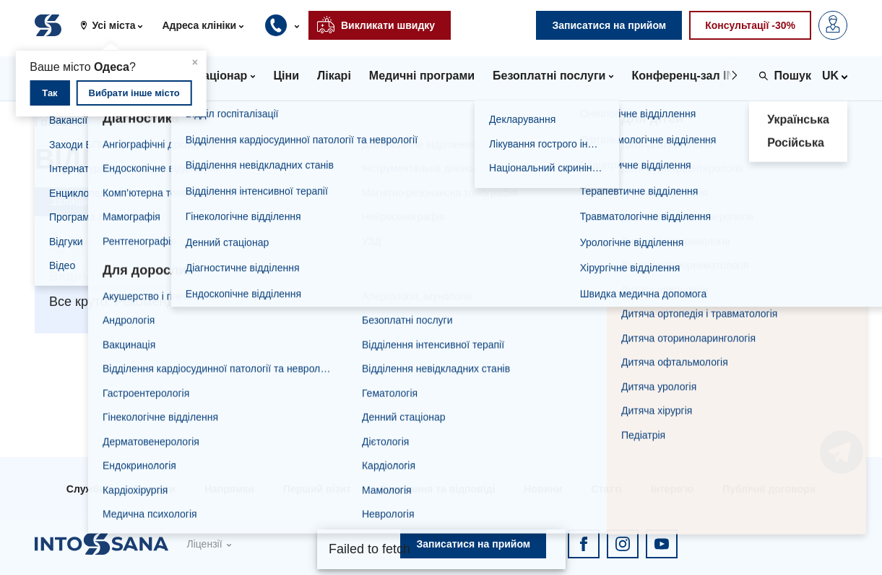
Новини (543, 489)
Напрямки (229, 489)
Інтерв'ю (672, 489)
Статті (606, 489)
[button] (117, 25)
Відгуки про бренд (221, 122)
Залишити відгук (92, 202)
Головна (58, 122)
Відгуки (125, 122)
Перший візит (317, 489)
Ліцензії (204, 544)
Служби (85, 489)
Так (49, 93)
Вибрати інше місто (134, 93)
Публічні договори (769, 489)
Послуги (155, 489)
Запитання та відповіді (437, 489)
